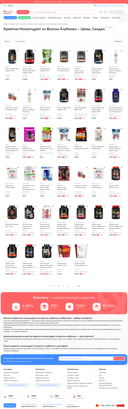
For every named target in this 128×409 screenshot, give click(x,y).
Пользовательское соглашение (108, 388)
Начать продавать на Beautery (52, 404)
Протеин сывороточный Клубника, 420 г (79, 70)
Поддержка (9, 405)
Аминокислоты (24, 24)
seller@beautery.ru (48, 406)
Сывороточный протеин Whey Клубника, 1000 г (45, 187)
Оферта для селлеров (10, 380)
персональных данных (88, 362)
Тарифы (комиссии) (9, 378)
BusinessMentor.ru (73, 406)
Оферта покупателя (73, 380)
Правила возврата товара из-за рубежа (80, 383)
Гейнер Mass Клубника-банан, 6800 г (81, 148)
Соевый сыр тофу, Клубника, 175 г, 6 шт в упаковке (46, 148)
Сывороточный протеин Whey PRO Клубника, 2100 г (115, 148)
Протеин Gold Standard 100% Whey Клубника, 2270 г (29, 70)
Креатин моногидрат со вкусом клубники (56, 24)
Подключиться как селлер (16, 385)
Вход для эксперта (118, 5)
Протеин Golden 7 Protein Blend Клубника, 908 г (97, 70)
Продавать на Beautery (11, 372)
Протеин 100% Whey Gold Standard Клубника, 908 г (98, 109)
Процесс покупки (72, 372)
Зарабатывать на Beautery (43, 372)
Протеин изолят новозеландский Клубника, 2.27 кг (45, 226)
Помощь (101, 378)
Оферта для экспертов (42, 380)
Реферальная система (42, 378)
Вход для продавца (102, 5)
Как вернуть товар (73, 378)
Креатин (31, 24)
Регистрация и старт (41, 375)
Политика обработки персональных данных (106, 384)
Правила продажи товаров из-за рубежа (77, 387)
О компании (102, 372)
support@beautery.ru (28, 406)
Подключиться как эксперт (48, 385)
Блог (100, 375)
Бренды (7, 41)
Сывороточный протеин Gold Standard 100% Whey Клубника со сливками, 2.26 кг (64, 228)
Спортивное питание (14, 24)
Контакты (102, 380)
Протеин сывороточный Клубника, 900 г (61, 187)
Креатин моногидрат (39, 24)
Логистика (7, 375)
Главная (6, 24)
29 (78, 286)
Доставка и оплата (73, 375)
